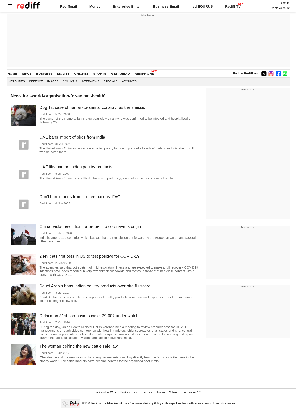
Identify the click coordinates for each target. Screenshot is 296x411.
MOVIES (63, 73)
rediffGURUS (202, 6)
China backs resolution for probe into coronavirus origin (90, 226)
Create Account (279, 8)
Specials (111, 81)
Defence (36, 81)
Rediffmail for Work (105, 392)
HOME (12, 73)
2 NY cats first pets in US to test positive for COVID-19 (90, 256)
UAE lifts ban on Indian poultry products (76, 167)
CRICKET (81, 73)
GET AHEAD (120, 73)
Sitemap (169, 403)
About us (195, 403)
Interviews (90, 81)
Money (94, 6)
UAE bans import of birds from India (72, 137)
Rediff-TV (233, 6)
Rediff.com (97, 403)
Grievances (228, 403)
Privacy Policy (152, 403)
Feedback (182, 403)
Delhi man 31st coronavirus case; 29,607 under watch (89, 315)
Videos (173, 392)
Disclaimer (135, 403)
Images (53, 81)
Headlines (17, 81)
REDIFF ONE (144, 73)
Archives (129, 81)
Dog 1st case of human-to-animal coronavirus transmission (94, 107)
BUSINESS (44, 73)
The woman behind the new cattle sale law (79, 346)
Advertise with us (116, 403)
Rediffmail (68, 6)
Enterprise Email (126, 6)
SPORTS (99, 73)
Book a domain (128, 392)
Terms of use (211, 403)
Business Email (166, 6)
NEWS (26, 73)
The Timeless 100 (191, 392)
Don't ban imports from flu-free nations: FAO (80, 196)
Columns (70, 81)
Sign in (285, 2)
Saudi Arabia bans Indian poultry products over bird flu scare (95, 286)
